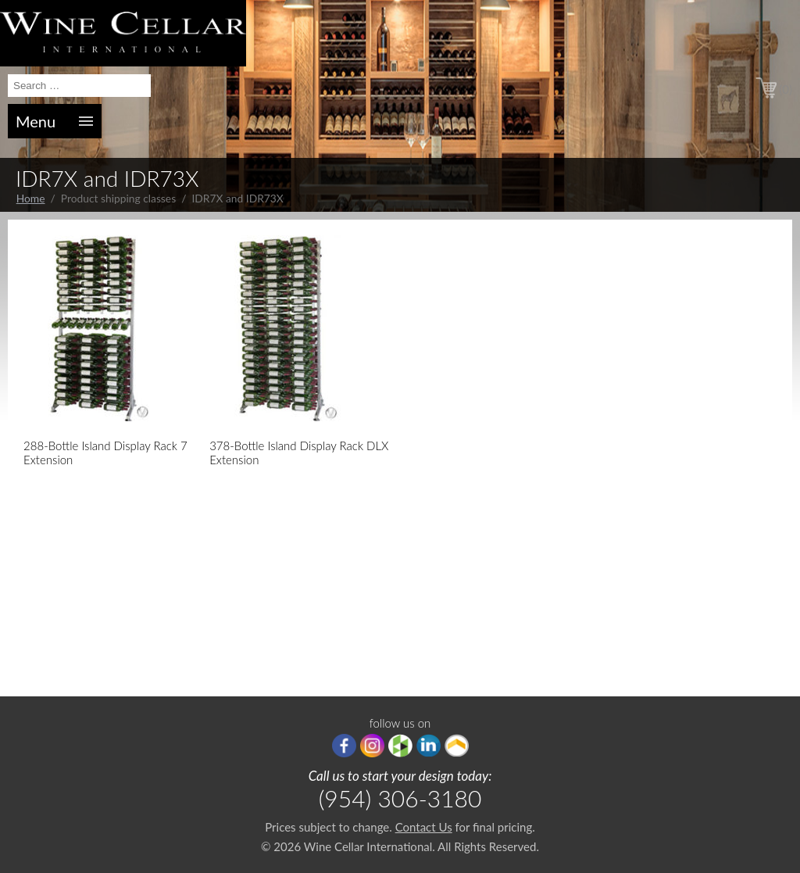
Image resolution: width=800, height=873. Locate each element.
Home (30, 198)
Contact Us (423, 827)
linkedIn (428, 745)
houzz (400, 745)
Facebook (344, 745)
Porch (457, 745)
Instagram (372, 745)
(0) (785, 89)
